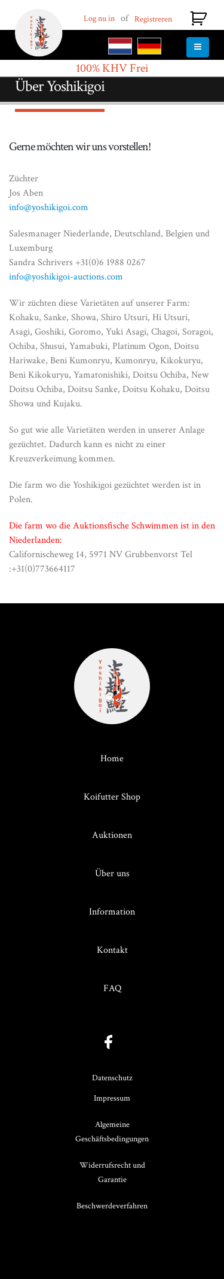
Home (112, 758)
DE (149, 46)
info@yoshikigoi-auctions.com (66, 277)
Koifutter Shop (112, 797)
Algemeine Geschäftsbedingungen (112, 1131)
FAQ (112, 988)
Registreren (153, 19)
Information (112, 912)
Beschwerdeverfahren (112, 1206)
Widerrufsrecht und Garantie (112, 1172)
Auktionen (112, 835)
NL (120, 46)
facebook (112, 1042)
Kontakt (112, 950)
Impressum (112, 1098)
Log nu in (99, 18)
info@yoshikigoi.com (48, 207)
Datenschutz (112, 1078)
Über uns (112, 873)
